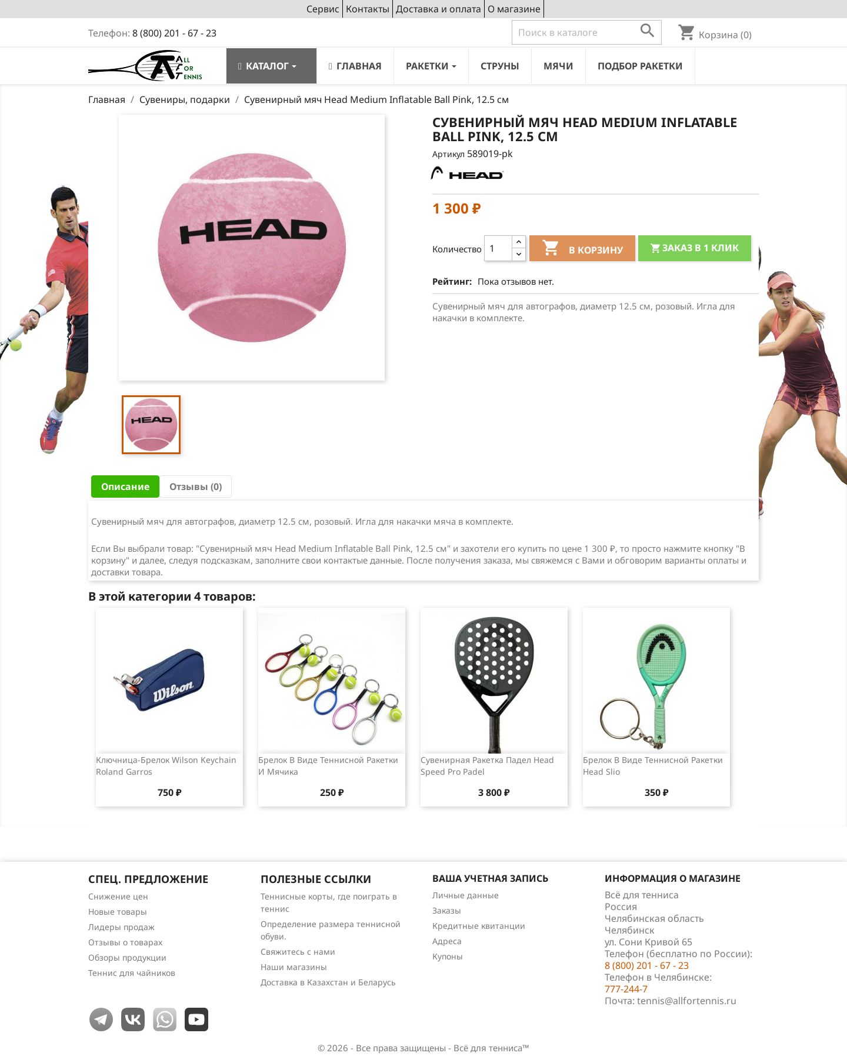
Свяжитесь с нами (298, 951)
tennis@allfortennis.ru (686, 1000)
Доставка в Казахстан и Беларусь (328, 982)
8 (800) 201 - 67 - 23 (174, 32)
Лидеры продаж (121, 926)
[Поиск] (587, 32)
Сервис (322, 8)
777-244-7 (626, 988)
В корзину (582, 249)
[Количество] (498, 248)
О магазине (514, 8)
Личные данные (465, 895)
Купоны (447, 956)
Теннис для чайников (131, 972)
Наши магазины (294, 966)
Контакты (367, 8)
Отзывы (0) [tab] (195, 486)
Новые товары (117, 911)
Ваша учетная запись (490, 878)
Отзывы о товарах (125, 942)
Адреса (447, 941)
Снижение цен (118, 896)
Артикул (448, 153)
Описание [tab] (125, 486)
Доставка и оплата (438, 8)
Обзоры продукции (127, 957)
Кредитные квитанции (478, 925)
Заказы (446, 910)
